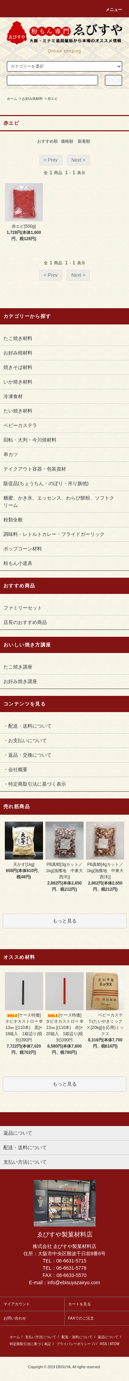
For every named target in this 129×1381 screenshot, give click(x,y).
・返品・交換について (27, 755)
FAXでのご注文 (81, 1318)
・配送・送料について (27, 726)
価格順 (67, 141)
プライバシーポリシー (73, 1344)
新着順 (84, 141)
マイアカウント (16, 1304)
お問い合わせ (14, 1318)
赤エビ (52, 99)
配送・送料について (77, 1337)
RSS (103, 1344)
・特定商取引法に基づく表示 (34, 784)
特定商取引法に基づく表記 (30, 1344)
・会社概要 (15, 769)
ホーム (12, 99)
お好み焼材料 (32, 99)
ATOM (114, 1344)
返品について (108, 1337)
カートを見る (79, 1304)
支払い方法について (40, 1337)
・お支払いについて (25, 740)
